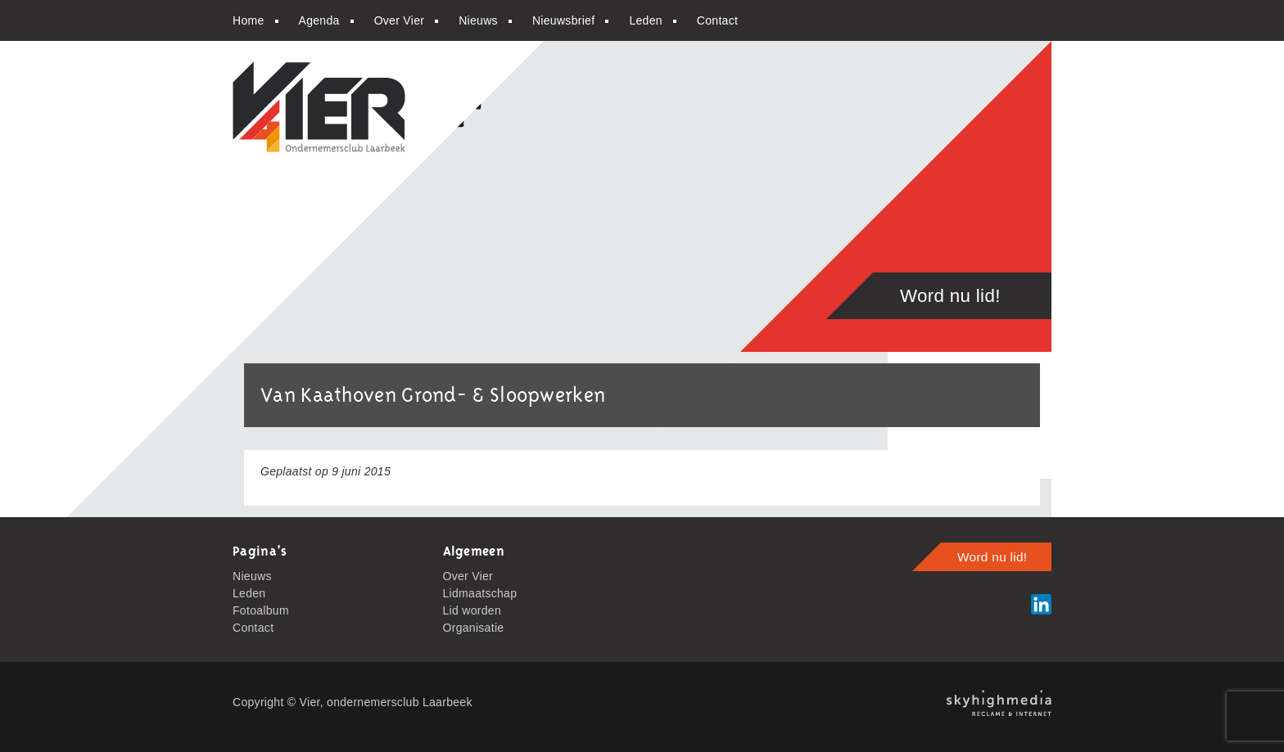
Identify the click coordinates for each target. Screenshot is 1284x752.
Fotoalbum (261, 610)
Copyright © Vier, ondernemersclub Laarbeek (352, 702)
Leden (645, 20)
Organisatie (473, 627)
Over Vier (399, 20)
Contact (717, 20)
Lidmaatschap (480, 593)
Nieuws (478, 20)
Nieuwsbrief (563, 20)
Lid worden (472, 610)
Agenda (319, 20)
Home (248, 20)
